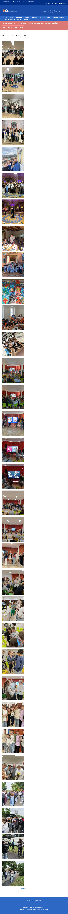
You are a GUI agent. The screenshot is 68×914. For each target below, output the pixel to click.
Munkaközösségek (51, 23)
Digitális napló (6, 1)
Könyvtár (25, 19)
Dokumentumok (8, 27)
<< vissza (23, 888)
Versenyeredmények (36, 23)
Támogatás (34, 17)
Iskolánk (24, 23)
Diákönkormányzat (10, 19)
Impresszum (37, 900)
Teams (22, 1)
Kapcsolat (19, 27)
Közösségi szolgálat (58, 17)
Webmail (15, 1)
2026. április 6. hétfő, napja (55, 3)
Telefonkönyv (31, 1)
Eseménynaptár (13, 23)
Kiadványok (19, 17)
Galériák (5, 17)
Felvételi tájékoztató (45, 17)
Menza (19, 19)
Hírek (5, 23)
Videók (11, 17)
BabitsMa (26, 17)
